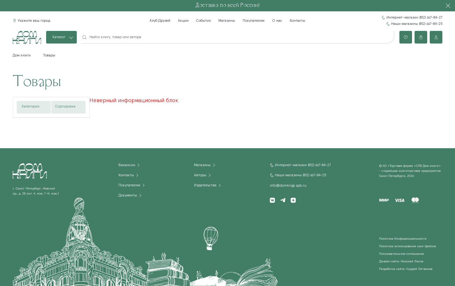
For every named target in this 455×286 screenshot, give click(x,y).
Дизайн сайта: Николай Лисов (401, 261)
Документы (127, 195)
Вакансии (126, 165)
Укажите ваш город (34, 21)
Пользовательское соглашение (401, 253)
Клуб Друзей (160, 21)
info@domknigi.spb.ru (288, 186)
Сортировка (65, 106)
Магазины (226, 21)
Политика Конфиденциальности (403, 238)
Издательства (205, 185)
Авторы (200, 175)
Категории (30, 106)
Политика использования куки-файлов (407, 246)
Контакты (297, 21)
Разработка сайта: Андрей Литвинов (405, 269)
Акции (183, 21)
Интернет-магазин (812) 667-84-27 (414, 18)
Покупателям (253, 21)
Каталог (58, 37)
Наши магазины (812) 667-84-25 (416, 24)
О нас (277, 21)
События (203, 21)
